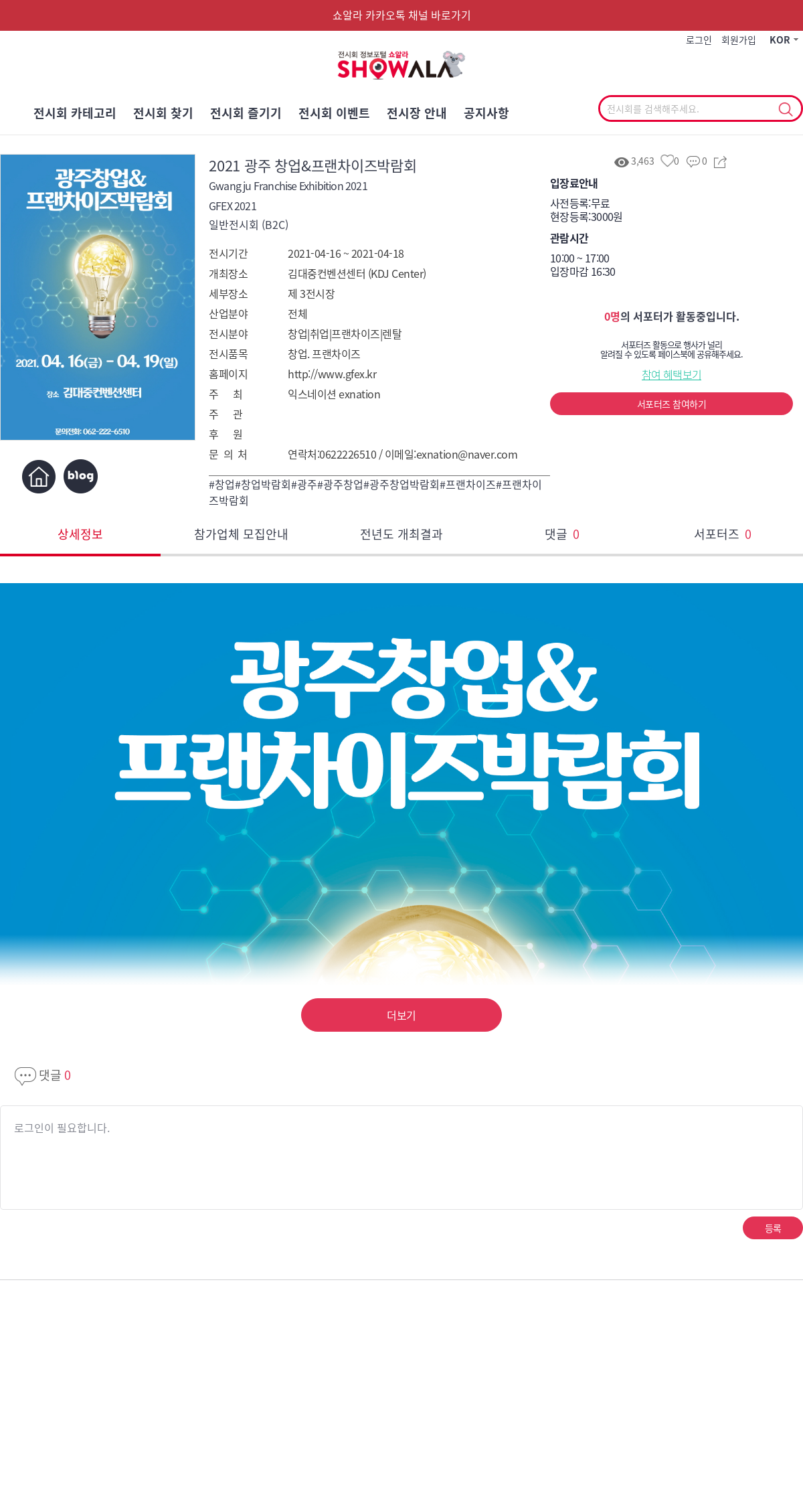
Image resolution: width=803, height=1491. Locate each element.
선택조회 (785, 109)
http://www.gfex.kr (332, 374)
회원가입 (738, 39)
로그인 (699, 39)
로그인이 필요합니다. (62, 1127)
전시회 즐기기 (246, 113)
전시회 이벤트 (334, 113)
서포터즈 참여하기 (671, 403)
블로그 (81, 476)
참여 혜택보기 (672, 374)
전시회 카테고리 (74, 113)
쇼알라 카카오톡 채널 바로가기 (402, 15)
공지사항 (486, 113)
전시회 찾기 (163, 113)
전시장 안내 (417, 113)
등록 (773, 1228)
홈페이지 (38, 476)
